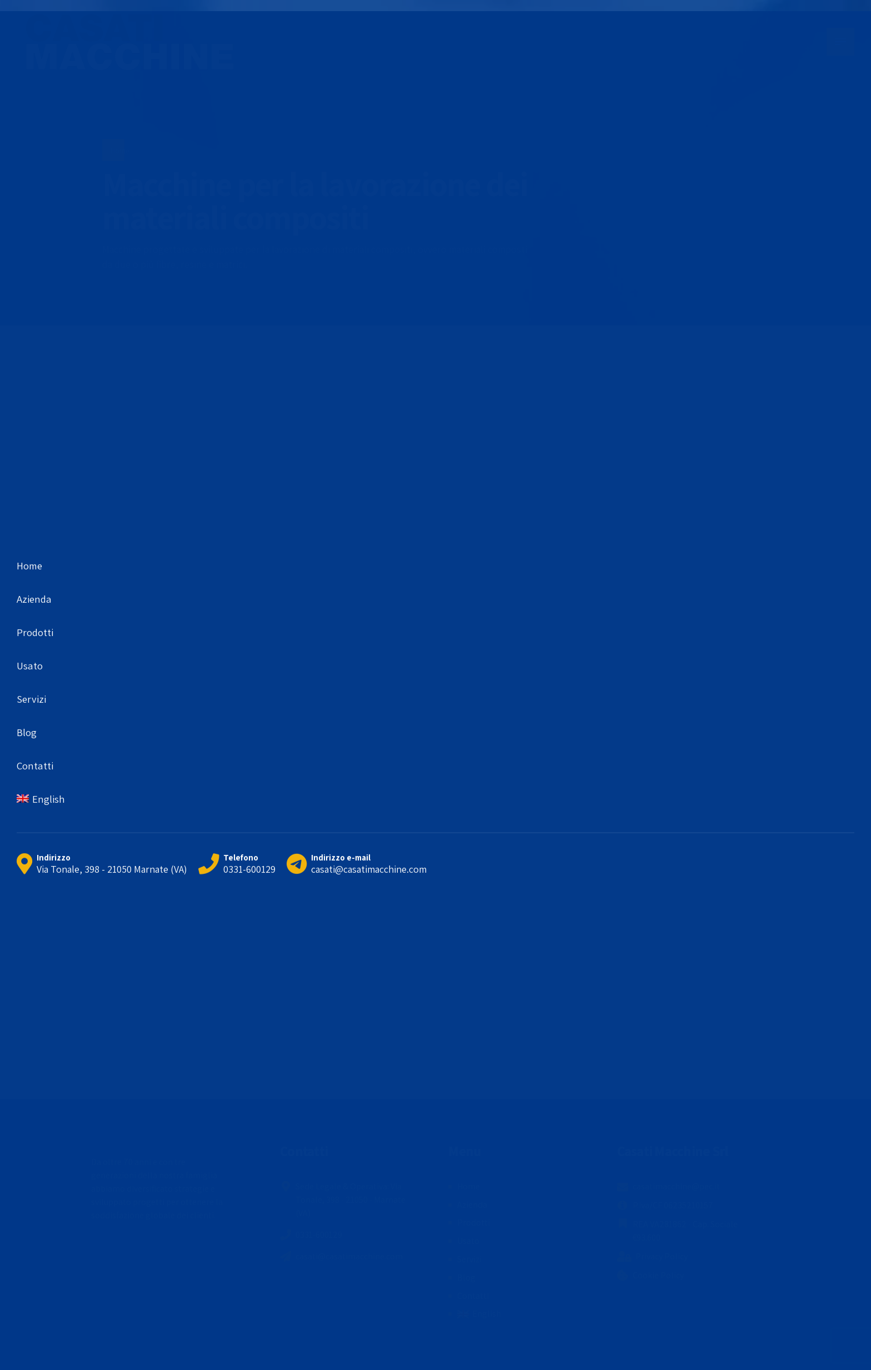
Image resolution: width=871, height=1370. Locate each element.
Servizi (469, 1259)
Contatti (473, 1296)
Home (120, 151)
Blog (466, 1277)
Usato (468, 1241)
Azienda (472, 1205)
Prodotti (473, 1222)
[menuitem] (479, 1314)
